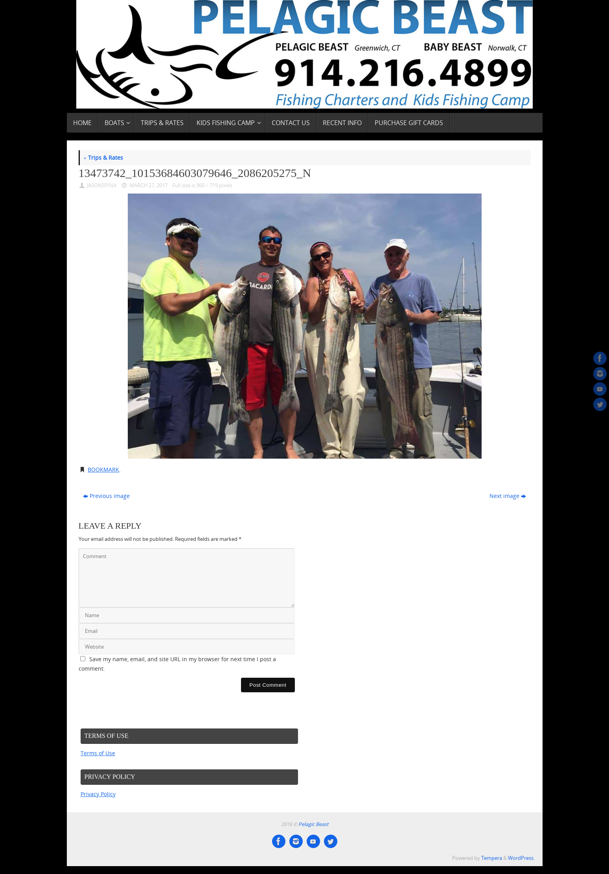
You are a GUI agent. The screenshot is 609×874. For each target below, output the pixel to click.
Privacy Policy (98, 794)
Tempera (491, 858)
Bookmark (103, 469)
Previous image (106, 496)
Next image (507, 496)
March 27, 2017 (148, 185)
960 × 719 (207, 185)
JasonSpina (101, 185)
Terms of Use (98, 753)
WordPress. (521, 858)
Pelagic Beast (313, 824)
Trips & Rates (103, 157)
